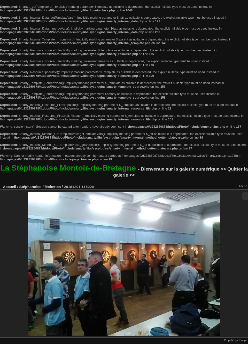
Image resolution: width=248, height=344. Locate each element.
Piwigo (243, 340)
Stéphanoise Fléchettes (40, 187)
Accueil (9, 187)
